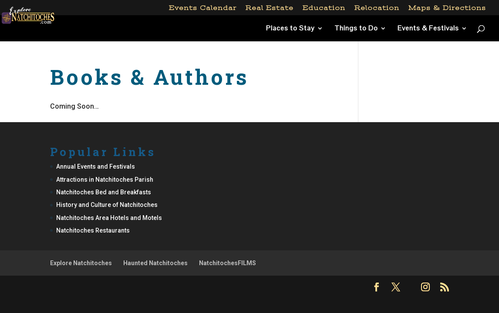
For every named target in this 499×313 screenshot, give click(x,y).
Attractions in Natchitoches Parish (104, 179)
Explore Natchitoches (81, 263)
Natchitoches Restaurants (93, 230)
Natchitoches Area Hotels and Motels (109, 217)
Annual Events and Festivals (95, 166)
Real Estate (269, 8)
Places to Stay (290, 29)
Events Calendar (202, 8)
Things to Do (356, 29)
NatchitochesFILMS (227, 263)
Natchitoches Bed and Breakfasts (103, 192)
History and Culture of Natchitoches (107, 204)
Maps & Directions (447, 8)
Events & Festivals (428, 29)
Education (324, 8)
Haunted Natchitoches (155, 263)
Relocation (376, 8)
